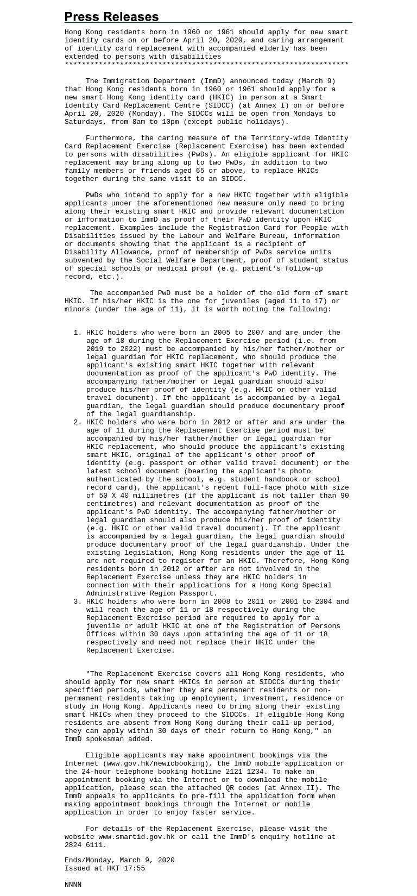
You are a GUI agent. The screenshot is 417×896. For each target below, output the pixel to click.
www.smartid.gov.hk (136, 837)
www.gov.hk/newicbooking (155, 764)
